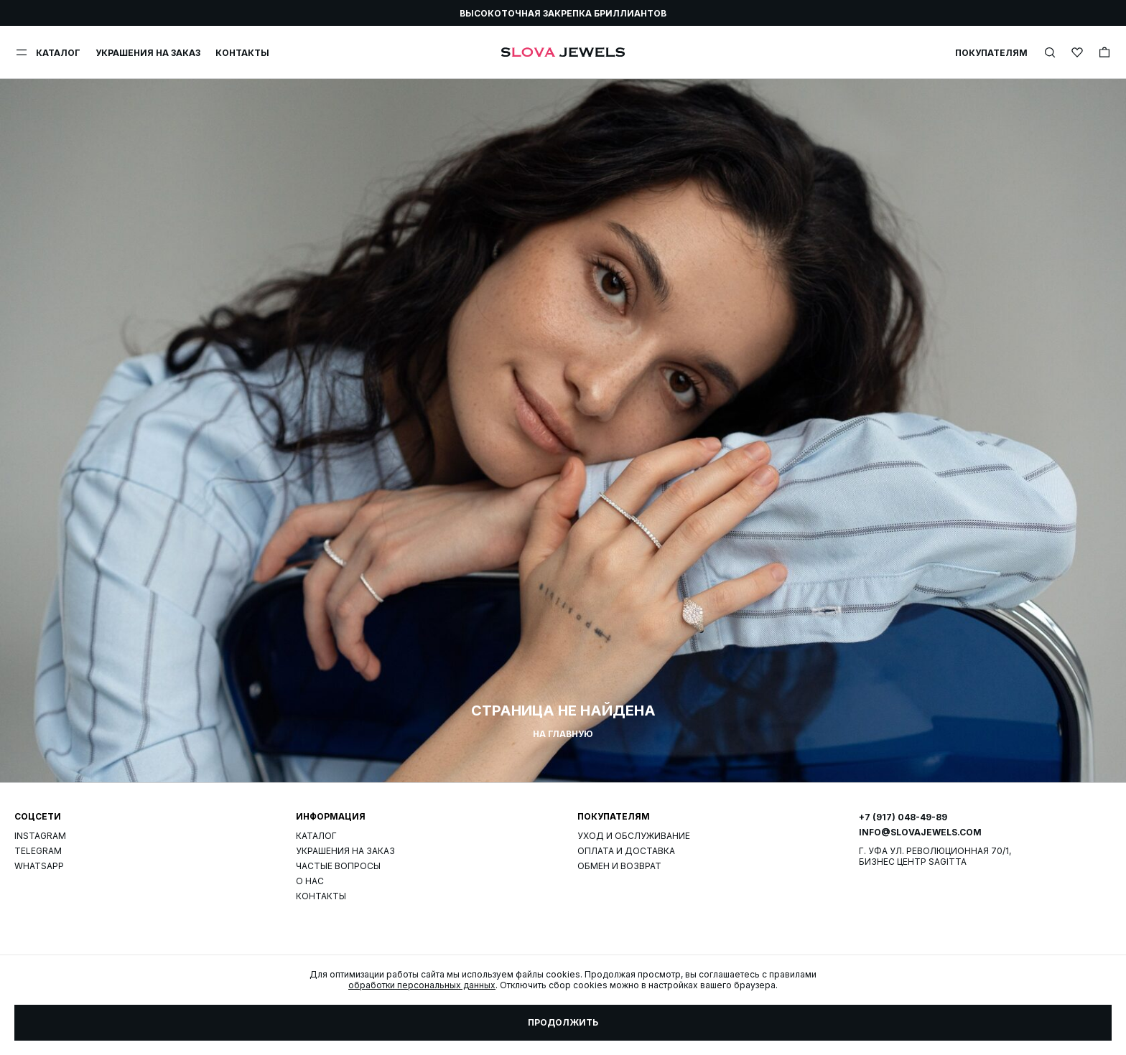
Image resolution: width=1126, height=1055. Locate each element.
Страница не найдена (563, 710)
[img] (1050, 52)
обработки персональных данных (421, 985)
